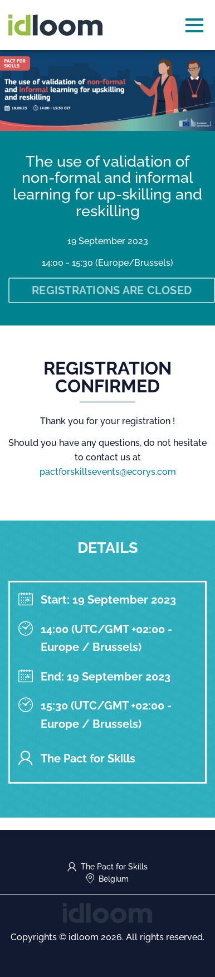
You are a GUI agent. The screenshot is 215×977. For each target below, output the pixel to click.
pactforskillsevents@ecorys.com (108, 471)
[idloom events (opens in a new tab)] (107, 912)
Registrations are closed (112, 290)
